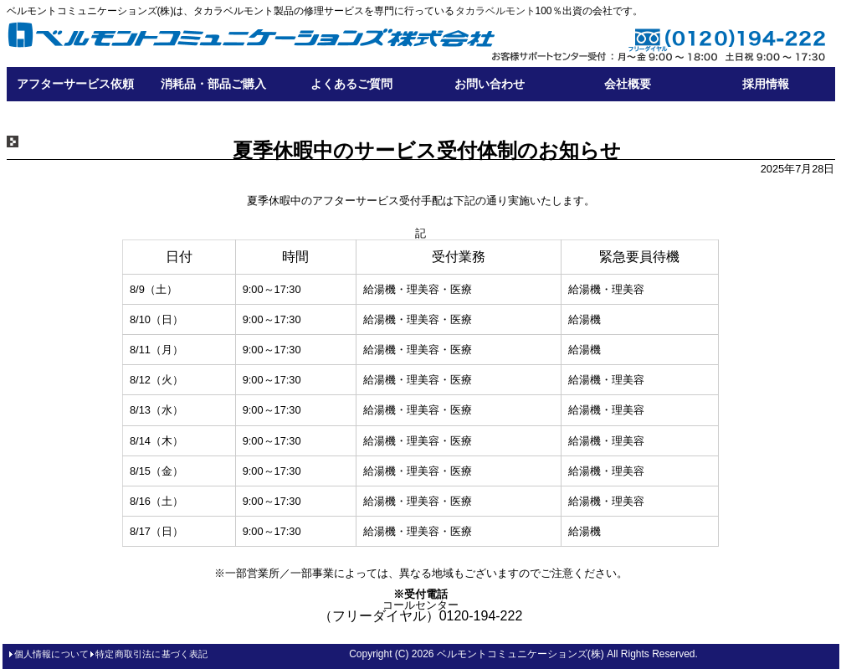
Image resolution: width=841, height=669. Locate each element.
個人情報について (52, 654)
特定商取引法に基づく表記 (151, 654)
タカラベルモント (495, 11)
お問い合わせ (489, 83)
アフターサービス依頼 (75, 83)
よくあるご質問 (351, 83)
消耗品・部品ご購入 (213, 83)
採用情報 (765, 83)
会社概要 (627, 83)
